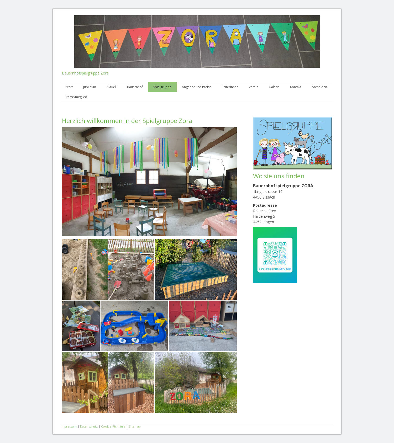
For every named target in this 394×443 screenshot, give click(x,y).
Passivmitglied (76, 97)
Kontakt (295, 87)
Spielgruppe (162, 87)
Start (69, 87)
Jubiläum (89, 87)
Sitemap (135, 426)
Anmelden (319, 87)
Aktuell (112, 87)
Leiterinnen (230, 87)
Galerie (274, 87)
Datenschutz (89, 426)
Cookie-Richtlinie (113, 426)
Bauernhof (135, 87)
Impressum (69, 426)
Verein (253, 87)
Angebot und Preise (196, 87)
